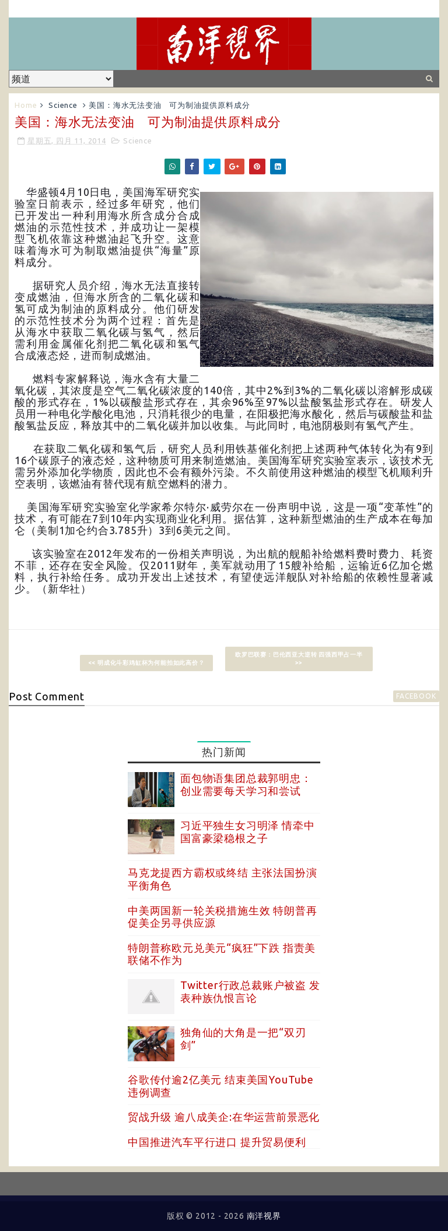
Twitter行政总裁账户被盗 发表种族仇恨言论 (250, 991)
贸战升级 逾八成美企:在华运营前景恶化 (224, 1117)
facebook (416, 696)
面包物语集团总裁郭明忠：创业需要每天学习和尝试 (246, 784)
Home (26, 105)
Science (63, 105)
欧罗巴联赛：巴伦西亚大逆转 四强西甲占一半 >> (299, 658)
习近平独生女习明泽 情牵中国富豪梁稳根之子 (247, 831)
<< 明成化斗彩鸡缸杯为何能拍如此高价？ (146, 663)
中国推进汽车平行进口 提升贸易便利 (217, 1142)
